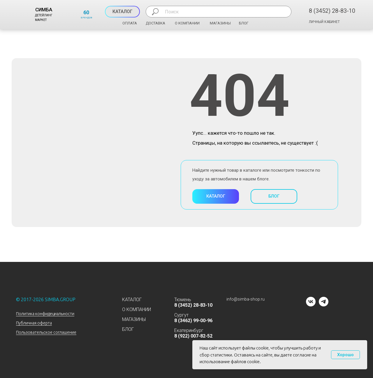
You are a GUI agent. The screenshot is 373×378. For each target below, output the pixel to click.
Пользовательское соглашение (46, 332)
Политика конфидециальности (45, 313)
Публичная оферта (34, 323)
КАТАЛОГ (132, 299)
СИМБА (43, 10)
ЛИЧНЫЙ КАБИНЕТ (324, 22)
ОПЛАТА (129, 23)
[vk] (311, 304)
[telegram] (323, 304)
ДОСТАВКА (155, 23)
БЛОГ (244, 23)
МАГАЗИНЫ (220, 23)
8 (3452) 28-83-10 (332, 10)
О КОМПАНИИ (187, 23)
